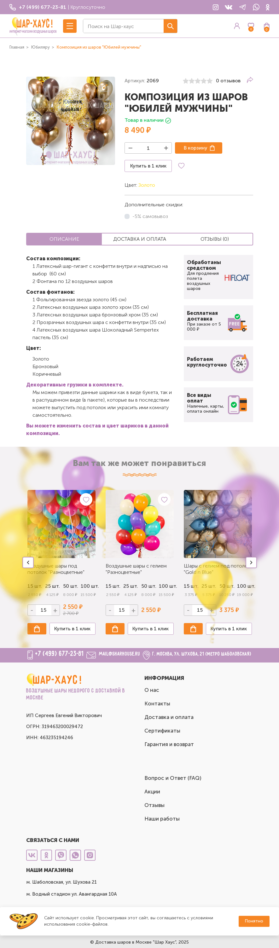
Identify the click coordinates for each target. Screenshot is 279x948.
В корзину (195, 148)
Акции (152, 791)
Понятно (254, 921)
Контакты (157, 703)
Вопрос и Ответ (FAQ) (172, 778)
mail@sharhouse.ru (119, 654)
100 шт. (88, 586)
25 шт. (130, 586)
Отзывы (154, 805)
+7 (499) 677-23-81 (59, 654)
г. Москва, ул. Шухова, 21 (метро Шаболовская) (202, 654)
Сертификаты (162, 730)
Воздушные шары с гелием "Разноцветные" (136, 569)
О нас (151, 690)
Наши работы (162, 819)
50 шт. (70, 586)
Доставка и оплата (169, 717)
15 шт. (113, 586)
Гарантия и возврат (169, 744)
